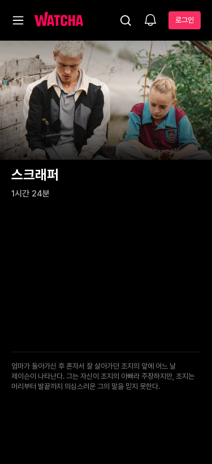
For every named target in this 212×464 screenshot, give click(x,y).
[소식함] (150, 21)
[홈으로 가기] (59, 20)
